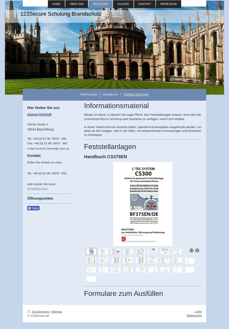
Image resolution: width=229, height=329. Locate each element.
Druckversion (38, 311)
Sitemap (56, 311)
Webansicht (194, 315)
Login (198, 311)
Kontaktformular (37, 188)
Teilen (33, 208)
